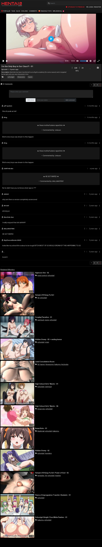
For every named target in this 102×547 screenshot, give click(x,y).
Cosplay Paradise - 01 (43, 317)
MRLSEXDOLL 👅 (58, 11)
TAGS (13, 11)
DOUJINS (24, 11)
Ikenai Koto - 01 (41, 428)
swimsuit (40, 320)
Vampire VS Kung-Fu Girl (44, 294)
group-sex (41, 408)
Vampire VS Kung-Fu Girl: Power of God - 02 (52, 472)
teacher (58, 475)
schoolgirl (11, 77)
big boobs (64, 364)
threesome (21, 77)
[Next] (100, 84)
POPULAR (5, 11)
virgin (47, 342)
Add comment (70, 100)
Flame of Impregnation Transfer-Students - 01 (53, 495)
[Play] (3, 60)
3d (38, 297)
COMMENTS (33, 11)
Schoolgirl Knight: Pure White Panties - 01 (51, 517)
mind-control (42, 275)
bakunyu (57, 364)
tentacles (40, 475)
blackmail (40, 431)
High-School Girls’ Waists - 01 (46, 383)
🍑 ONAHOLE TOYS (45, 11)
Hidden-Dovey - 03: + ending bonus (48, 339)
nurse (47, 320)
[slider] (35, 61)
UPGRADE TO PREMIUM (75, 6)
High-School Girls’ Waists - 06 (46, 406)
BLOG (18, 11)
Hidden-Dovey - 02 (42, 450)
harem (30, 77)
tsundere (48, 453)
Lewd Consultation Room (44, 361)
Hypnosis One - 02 (42, 272)
